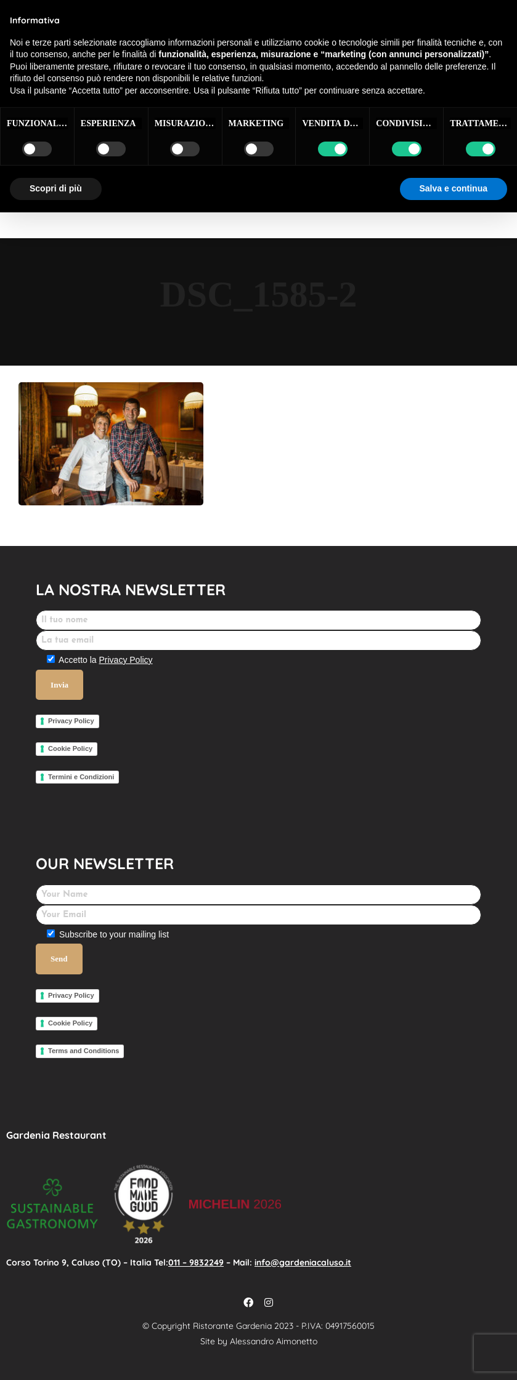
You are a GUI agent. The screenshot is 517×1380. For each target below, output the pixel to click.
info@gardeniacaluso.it (302, 1262)
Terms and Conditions (83, 1050)
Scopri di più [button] (56, 188)
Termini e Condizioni (81, 776)
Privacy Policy (125, 660)
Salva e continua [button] (453, 188)
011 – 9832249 (196, 1262)
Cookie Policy (70, 748)
